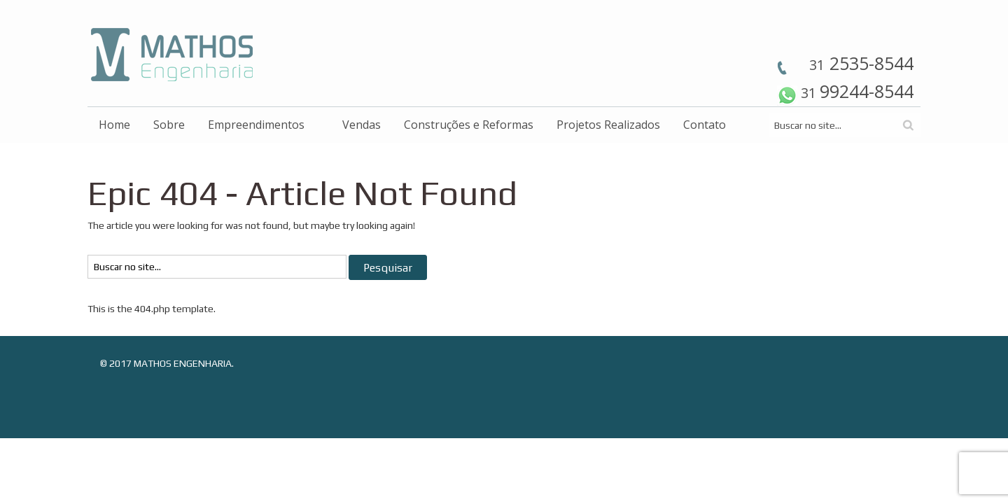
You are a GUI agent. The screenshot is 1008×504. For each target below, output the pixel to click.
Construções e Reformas (468, 124)
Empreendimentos (256, 124)
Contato (704, 124)
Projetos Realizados (608, 124)
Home (114, 124)
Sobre (169, 124)
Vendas (361, 124)
